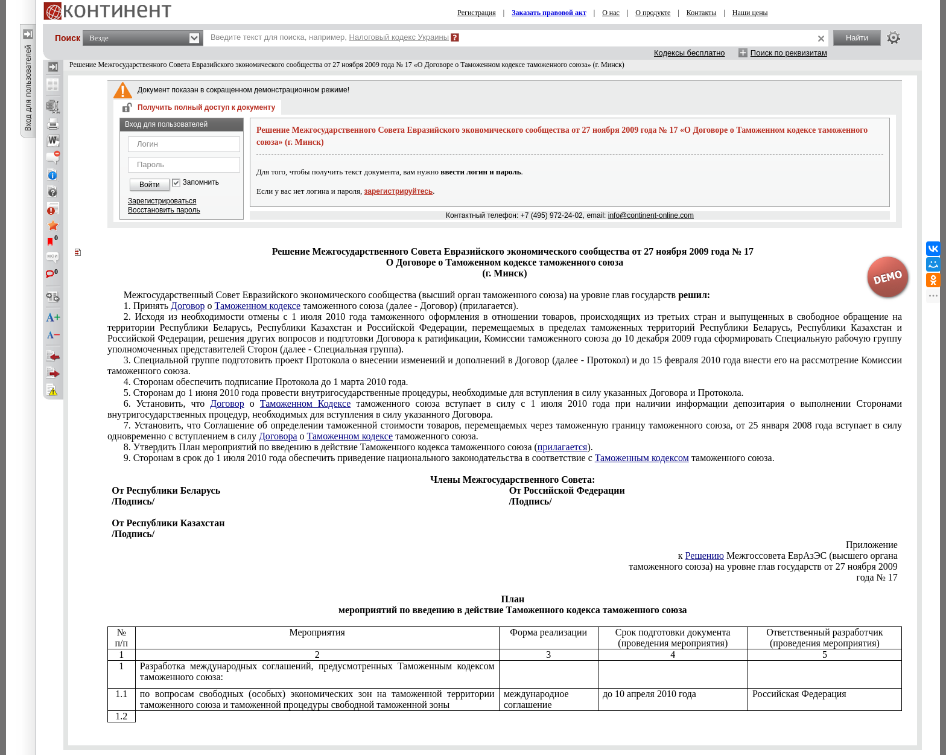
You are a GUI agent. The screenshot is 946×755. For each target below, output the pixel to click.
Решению (704, 555)
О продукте (652, 12)
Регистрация (476, 12)
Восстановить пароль (164, 210)
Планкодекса (358, 447)
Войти (149, 184)
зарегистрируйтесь (398, 191)
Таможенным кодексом (642, 458)
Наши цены (750, 12)
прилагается (563, 447)
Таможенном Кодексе (305, 403)
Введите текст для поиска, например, (330, 37)
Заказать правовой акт (549, 12)
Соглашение (504, 430)
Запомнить (201, 182)
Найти (857, 37)
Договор (188, 306)
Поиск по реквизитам (789, 52)
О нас (611, 12)
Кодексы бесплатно (689, 52)
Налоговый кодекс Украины (399, 37)
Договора (278, 436)
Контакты (702, 12)
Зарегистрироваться (162, 201)
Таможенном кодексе (258, 306)
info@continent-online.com (651, 215)
